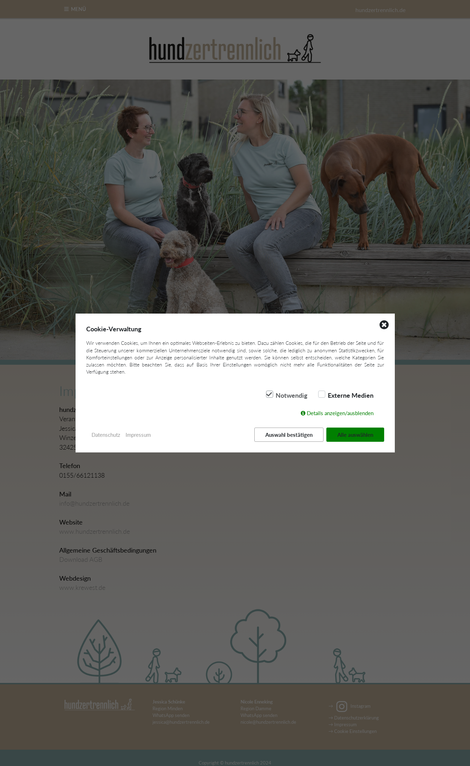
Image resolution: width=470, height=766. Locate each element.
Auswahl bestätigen (289, 434)
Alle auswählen (355, 434)
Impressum (138, 434)
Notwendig (292, 395)
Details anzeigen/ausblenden (340, 413)
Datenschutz (106, 434)
